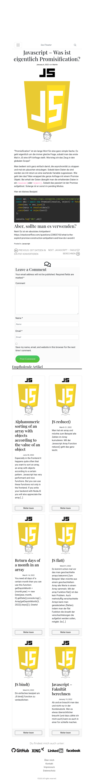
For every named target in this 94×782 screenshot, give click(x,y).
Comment (20, 283)
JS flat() (58, 560)
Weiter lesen (28, 508)
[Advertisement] (47, 20)
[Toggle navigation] (18, 45)
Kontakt (49, 763)
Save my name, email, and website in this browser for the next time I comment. (45, 349)
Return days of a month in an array (27, 565)
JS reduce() (61, 421)
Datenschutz (49, 770)
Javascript (26, 244)
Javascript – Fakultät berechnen (62, 689)
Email (18, 331)
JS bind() (22, 684)
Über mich (49, 760)
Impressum (49, 767)
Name (18, 318)
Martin (55, 65)
